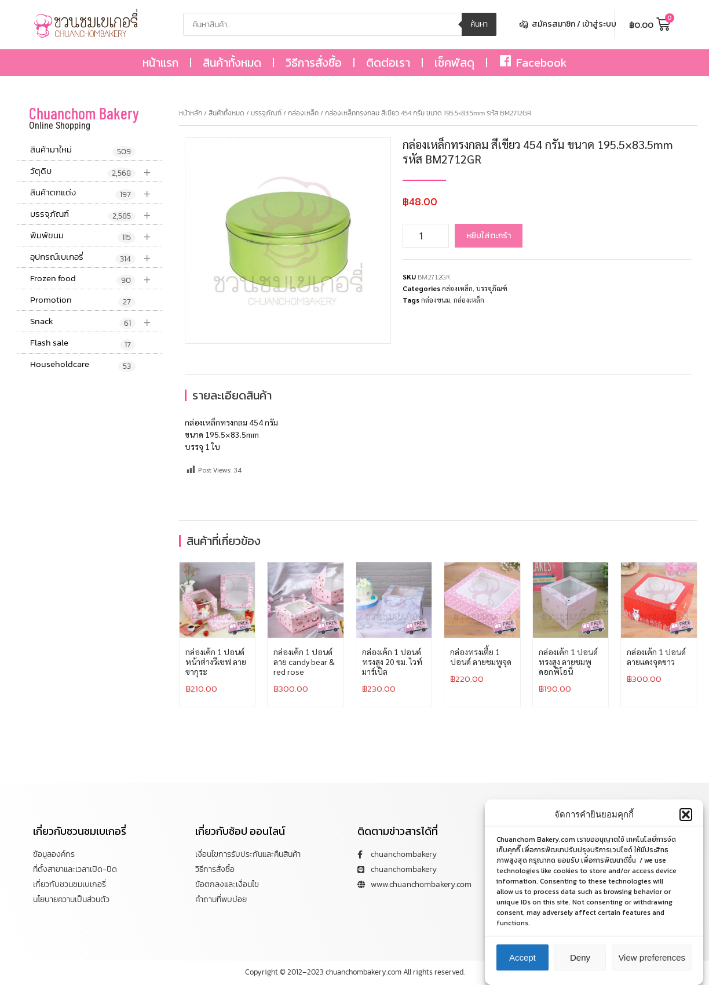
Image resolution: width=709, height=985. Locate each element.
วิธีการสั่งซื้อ (314, 62)
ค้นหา (479, 24)
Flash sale (83, 343)
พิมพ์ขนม (96, 235)
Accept (522, 966)
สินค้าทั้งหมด (232, 62)
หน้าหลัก (190, 113)
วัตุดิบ (96, 171)
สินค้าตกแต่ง (96, 192)
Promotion (83, 300)
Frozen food (96, 278)
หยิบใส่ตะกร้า (488, 236)
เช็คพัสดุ (454, 62)
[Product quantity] (426, 236)
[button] (686, 822)
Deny (580, 966)
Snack (96, 321)
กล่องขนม (435, 299)
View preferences (651, 966)
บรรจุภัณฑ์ (96, 214)
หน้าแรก (160, 62)
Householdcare (83, 364)
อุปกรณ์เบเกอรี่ (96, 257)
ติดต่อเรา (388, 62)
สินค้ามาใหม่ (83, 150)
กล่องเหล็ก (303, 113)
